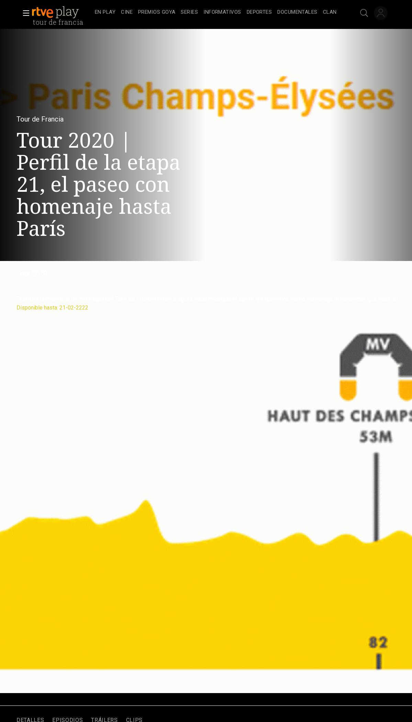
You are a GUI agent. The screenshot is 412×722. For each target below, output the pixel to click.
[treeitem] (105, 13)
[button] (24, 13)
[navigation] (215, 12)
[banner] (62, 12)
